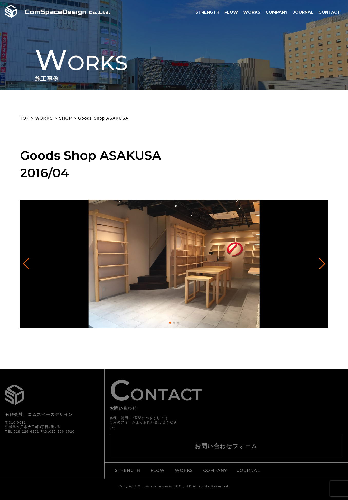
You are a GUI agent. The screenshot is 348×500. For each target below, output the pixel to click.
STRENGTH (207, 12)
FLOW (231, 12)
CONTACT (329, 12)
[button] (170, 323)
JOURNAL (303, 12)
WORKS (251, 12)
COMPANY (277, 12)
